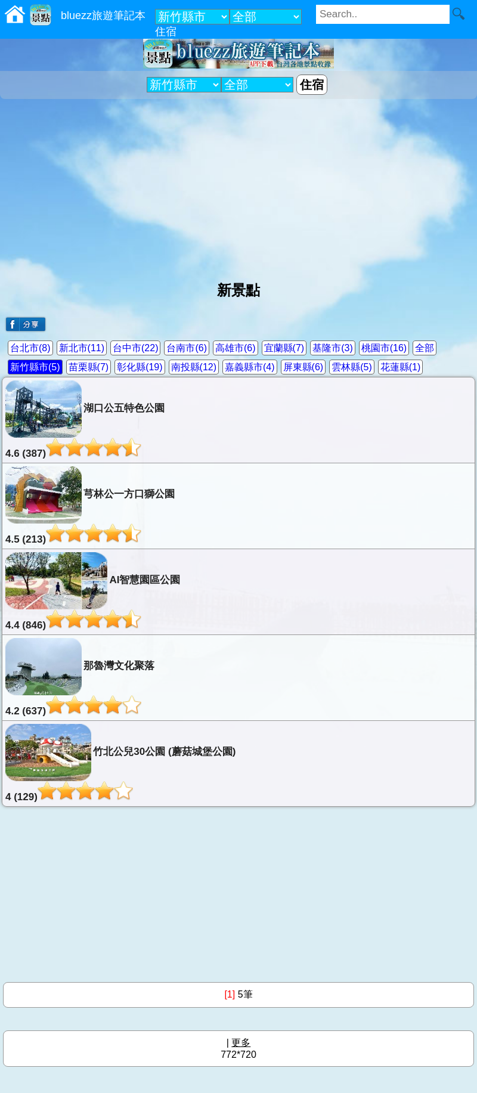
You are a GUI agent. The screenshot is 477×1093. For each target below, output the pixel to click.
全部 (424, 348)
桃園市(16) (384, 348)
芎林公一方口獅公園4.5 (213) (90, 505)
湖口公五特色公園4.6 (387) (85, 419)
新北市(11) (81, 348)
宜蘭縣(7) (284, 348)
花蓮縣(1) (400, 367)
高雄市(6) (235, 348)
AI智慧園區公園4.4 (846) (92, 591)
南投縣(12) (193, 367)
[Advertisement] (238, 185)
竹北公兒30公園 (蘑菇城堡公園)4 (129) (120, 763)
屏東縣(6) (303, 367)
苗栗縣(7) (89, 367)
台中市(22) (135, 348)
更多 (240, 1043)
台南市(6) (186, 348)
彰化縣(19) (139, 367)
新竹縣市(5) (35, 367)
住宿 (165, 32)
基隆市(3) (332, 348)
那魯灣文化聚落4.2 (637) (79, 677)
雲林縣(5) (352, 367)
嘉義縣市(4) (250, 367)
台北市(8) (30, 348)
